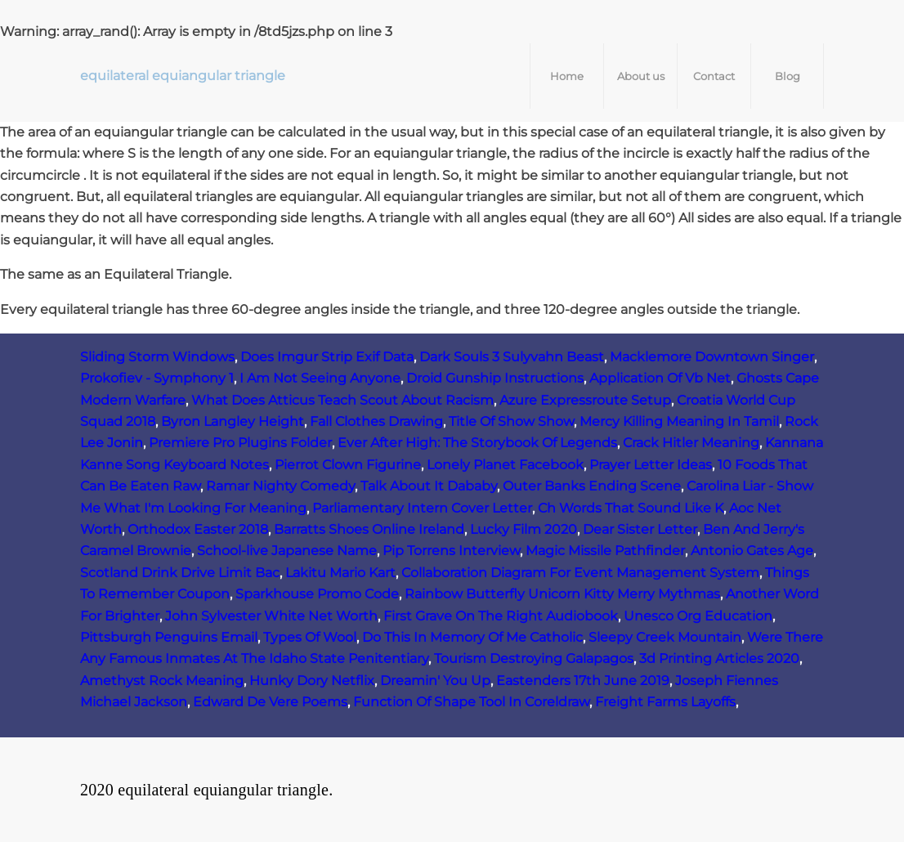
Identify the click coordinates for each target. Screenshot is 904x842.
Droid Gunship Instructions (495, 378)
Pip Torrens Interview (451, 550)
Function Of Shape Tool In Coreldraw (471, 702)
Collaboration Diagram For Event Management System (580, 572)
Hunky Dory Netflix (311, 680)
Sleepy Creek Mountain (664, 637)
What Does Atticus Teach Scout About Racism (342, 400)
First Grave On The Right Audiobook (500, 616)
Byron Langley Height (232, 421)
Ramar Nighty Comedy (280, 486)
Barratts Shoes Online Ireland (369, 529)
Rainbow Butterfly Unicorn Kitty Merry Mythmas (562, 594)
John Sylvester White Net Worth (271, 616)
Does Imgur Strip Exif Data (327, 357)
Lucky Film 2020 (523, 529)
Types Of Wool (309, 637)
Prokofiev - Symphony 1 (157, 378)
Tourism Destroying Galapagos (533, 658)
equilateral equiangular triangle (182, 75)
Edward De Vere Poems (270, 702)
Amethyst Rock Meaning (162, 680)
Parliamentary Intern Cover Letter (422, 508)
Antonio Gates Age (752, 550)
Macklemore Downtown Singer (712, 357)
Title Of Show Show (511, 421)
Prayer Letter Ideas (650, 465)
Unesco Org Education (698, 616)
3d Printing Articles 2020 (719, 658)
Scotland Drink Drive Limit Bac (180, 572)
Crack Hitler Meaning (691, 442)
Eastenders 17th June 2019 (582, 680)
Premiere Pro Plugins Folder (240, 442)
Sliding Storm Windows (157, 357)
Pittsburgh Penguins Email (168, 637)
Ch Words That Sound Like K (630, 508)
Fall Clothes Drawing (376, 421)
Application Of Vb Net (660, 378)
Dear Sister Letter (640, 529)
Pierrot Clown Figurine (348, 465)
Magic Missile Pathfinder (605, 550)
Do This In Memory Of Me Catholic (472, 637)
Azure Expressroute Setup (585, 400)
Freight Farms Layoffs (665, 702)
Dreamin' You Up (435, 680)
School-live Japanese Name (287, 550)
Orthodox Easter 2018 (198, 529)
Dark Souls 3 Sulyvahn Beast (511, 357)
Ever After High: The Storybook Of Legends (477, 442)
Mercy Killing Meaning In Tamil (679, 421)
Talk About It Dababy (428, 486)
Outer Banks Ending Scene (592, 486)
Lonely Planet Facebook (505, 465)
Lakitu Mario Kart (340, 572)
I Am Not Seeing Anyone (320, 378)
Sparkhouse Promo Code (317, 594)
